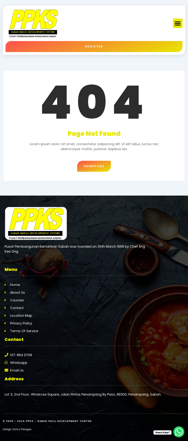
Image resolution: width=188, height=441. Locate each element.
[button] (178, 23)
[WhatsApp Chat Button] (178, 431)
